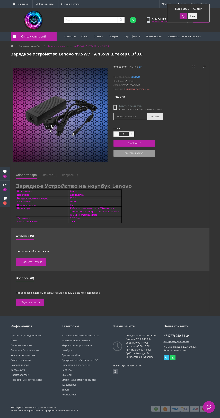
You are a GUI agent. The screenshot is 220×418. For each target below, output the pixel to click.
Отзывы (98, 36)
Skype (166, 357)
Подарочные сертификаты (26, 379)
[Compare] (204, 67)
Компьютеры (69, 394)
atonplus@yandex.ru (176, 341)
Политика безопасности (25, 350)
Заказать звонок (160, 21)
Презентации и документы (26, 335)
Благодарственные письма (184, 36)
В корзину (134, 143)
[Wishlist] (193, 67)
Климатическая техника (76, 340)
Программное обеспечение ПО (80, 360)
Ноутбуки (67, 350)
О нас (84, 36)
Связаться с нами (21, 360)
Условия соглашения (23, 355)
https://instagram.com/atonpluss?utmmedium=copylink (115, 371)
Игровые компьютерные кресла (80, 335)
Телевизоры (69, 384)
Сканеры (67, 374)
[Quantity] (124, 134)
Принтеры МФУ (71, 355)
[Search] (121, 20)
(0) (140, 67)
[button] (5, 200)
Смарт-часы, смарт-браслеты (79, 379)
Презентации (154, 36)
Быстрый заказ (134, 153)
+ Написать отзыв (31, 262)
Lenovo (135, 76)
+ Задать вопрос (30, 302)
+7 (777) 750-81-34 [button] (177, 336)
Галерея (114, 36)
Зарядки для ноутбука (30, 46)
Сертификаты (132, 36)
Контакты (70, 36)
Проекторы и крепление (76, 365)
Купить (155, 116)
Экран (65, 389)
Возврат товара (20, 365)
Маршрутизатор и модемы (77, 345)
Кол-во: (117, 128)
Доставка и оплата (70, 3)
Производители (20, 374)
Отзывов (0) (49, 175)
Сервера (67, 370)
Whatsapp (173, 357)
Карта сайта (18, 370)
